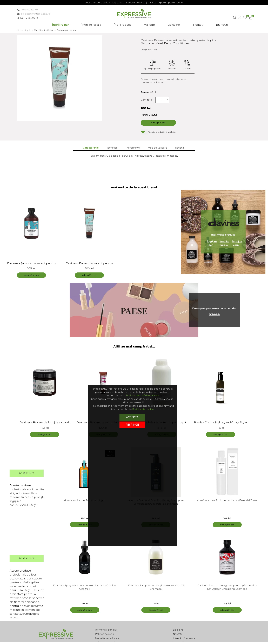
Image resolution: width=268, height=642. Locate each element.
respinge (132, 424)
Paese (214, 314)
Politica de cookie (142, 409)
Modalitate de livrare (107, 638)
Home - (21, 30)
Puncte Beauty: (149, 114)
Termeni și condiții (106, 629)
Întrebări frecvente (184, 638)
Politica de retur (104, 634)
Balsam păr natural (66, 30)
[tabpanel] (46, 394)
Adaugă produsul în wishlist (162, 132)
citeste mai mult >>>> (152, 82)
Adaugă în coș (158, 122)
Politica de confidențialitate (142, 395)
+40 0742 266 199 (29, 9)
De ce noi (178, 629)
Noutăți (177, 634)
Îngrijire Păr (31, 30)
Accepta (132, 417)
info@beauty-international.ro (35, 13)
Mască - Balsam (47, 30)
